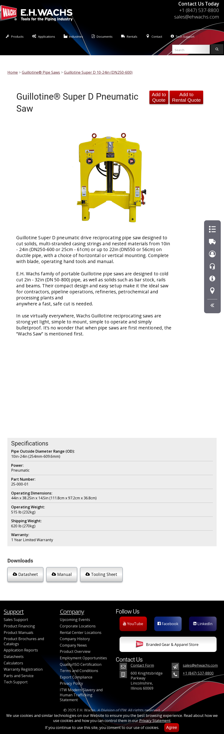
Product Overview (75, 651)
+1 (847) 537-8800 (199, 10)
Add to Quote (159, 97)
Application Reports (21, 650)
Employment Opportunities (83, 657)
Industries (73, 36)
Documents (102, 36)
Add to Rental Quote (186, 97)
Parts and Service (19, 675)
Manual (62, 574)
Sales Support (16, 619)
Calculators (13, 663)
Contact (154, 36)
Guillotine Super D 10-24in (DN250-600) (98, 72)
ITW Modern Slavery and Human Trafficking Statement (81, 694)
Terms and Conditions (79, 670)
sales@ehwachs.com (196, 16)
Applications (43, 36)
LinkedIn (202, 623)
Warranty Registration (23, 669)
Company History (75, 638)
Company (72, 612)
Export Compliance (76, 677)
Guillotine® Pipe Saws (41, 72)
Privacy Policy (71, 683)
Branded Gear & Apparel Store (167, 645)
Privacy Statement (154, 720)
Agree (171, 727)
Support (14, 612)
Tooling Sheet (101, 574)
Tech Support (182, 36)
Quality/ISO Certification (80, 664)
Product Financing (19, 626)
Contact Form (142, 665)
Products (15, 36)
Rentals (129, 36)
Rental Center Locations (80, 632)
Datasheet (25, 574)
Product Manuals (18, 632)
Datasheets (14, 656)
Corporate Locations (78, 626)
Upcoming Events (75, 619)
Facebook (168, 623)
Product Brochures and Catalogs (24, 641)
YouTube (133, 623)
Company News (73, 645)
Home (12, 72)
